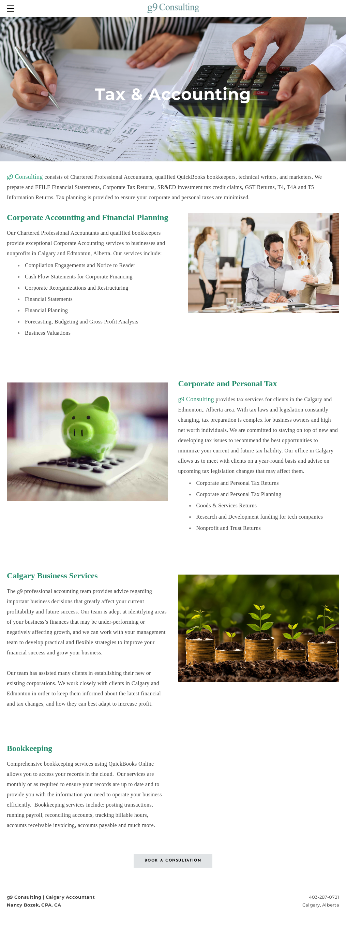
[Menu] (12, 8)
